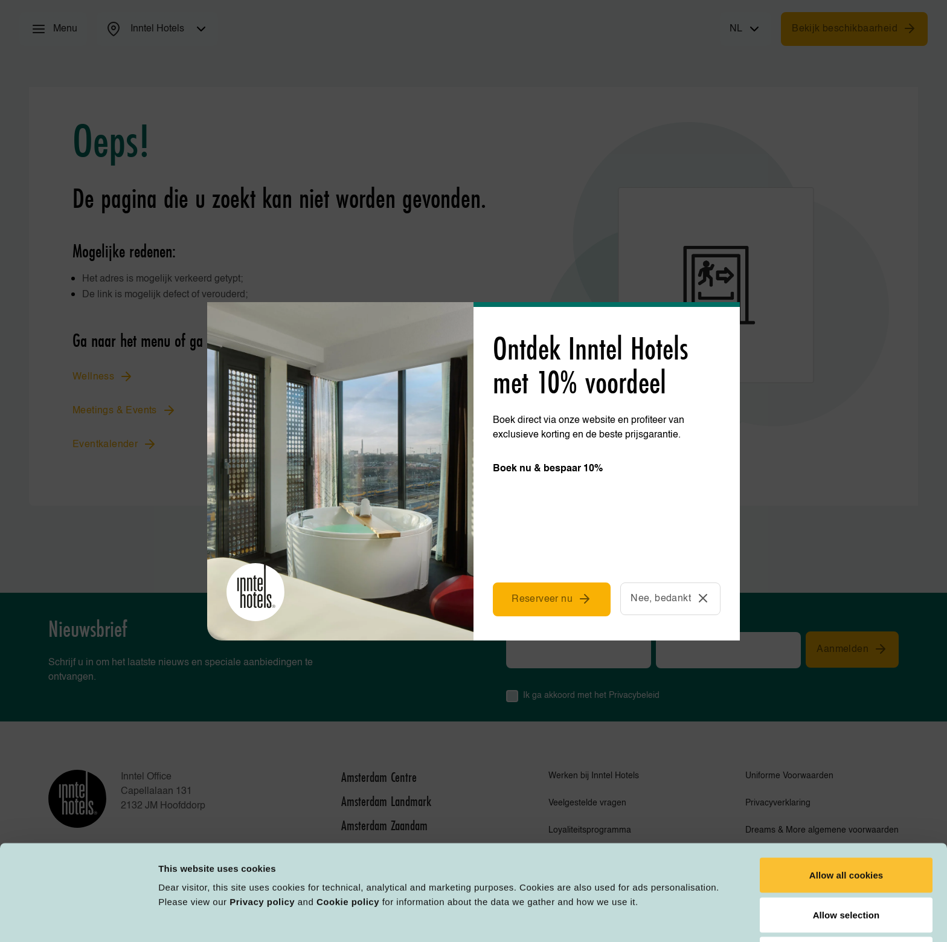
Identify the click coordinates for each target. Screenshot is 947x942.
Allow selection (846, 833)
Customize (629, 918)
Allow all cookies (846, 793)
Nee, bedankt (670, 598)
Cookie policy (347, 820)
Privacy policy (262, 820)
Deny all (846, 872)
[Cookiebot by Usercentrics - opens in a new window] (78, 918)
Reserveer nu (552, 599)
